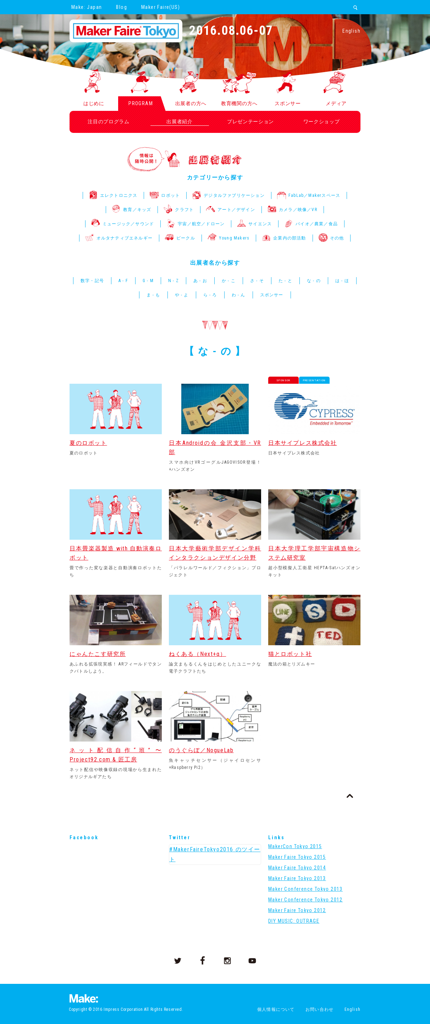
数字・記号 (92, 280)
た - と (285, 280)
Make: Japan (86, 7)
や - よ (182, 294)
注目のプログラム (108, 121)
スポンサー (271, 294)
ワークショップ (321, 121)
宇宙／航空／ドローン (195, 223)
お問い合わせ (319, 1009)
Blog (121, 7)
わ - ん (239, 294)
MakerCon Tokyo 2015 (295, 846)
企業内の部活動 (284, 238)
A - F (123, 280)
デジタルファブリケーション (228, 195)
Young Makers (228, 238)
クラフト (179, 209)
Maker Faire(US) (160, 7)
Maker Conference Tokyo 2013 (305, 889)
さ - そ (257, 280)
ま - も (153, 294)
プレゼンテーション (250, 121)
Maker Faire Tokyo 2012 (297, 910)
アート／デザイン (230, 209)
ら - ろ (210, 294)
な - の (314, 280)
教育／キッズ (131, 209)
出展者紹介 (179, 121)
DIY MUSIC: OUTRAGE (293, 921)
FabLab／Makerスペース (308, 195)
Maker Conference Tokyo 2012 (305, 899)
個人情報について (276, 1009)
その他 (331, 238)
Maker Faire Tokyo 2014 (297, 868)
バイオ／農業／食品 (311, 223)
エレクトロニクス (113, 195)
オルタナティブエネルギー (119, 238)
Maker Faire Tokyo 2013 (297, 878)
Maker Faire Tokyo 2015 (297, 857)
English (351, 31)
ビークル (180, 238)
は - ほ (342, 280)
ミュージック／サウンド (122, 223)
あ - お (200, 280)
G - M (148, 280)
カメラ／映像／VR (292, 209)
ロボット (165, 195)
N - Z (173, 280)
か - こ (229, 280)
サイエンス (254, 223)
